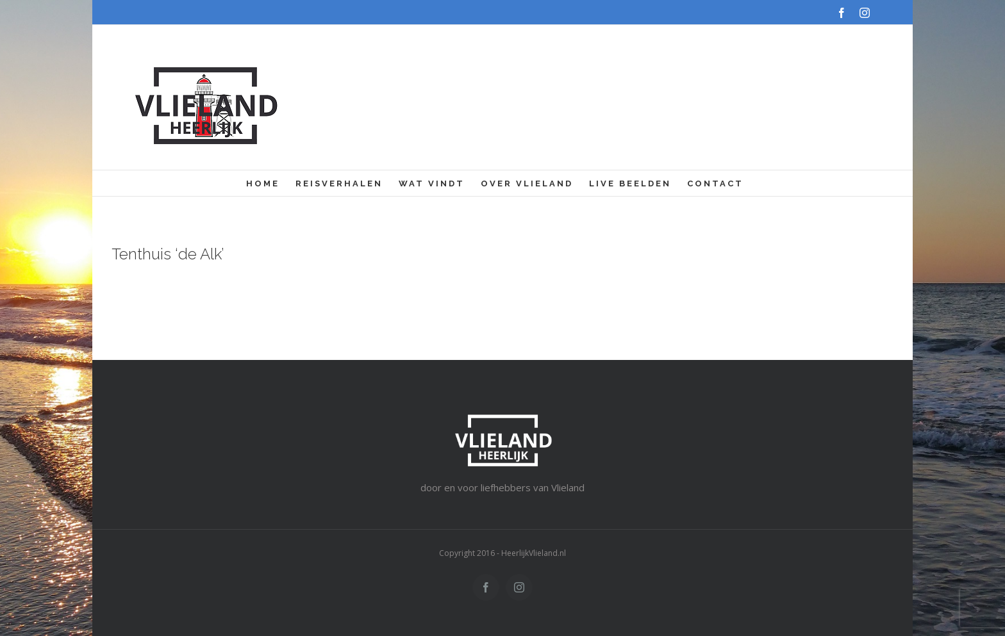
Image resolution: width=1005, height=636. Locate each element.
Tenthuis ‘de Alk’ (168, 254)
